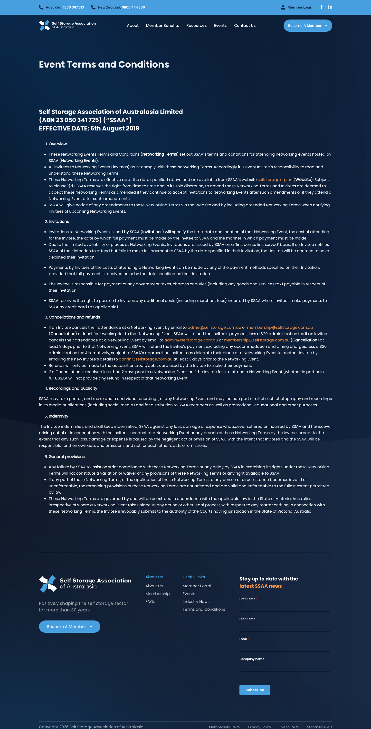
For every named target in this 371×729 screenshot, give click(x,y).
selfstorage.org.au (275, 179)
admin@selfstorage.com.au (214, 327)
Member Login (296, 7)
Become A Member (69, 626)
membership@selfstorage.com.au (280, 327)
